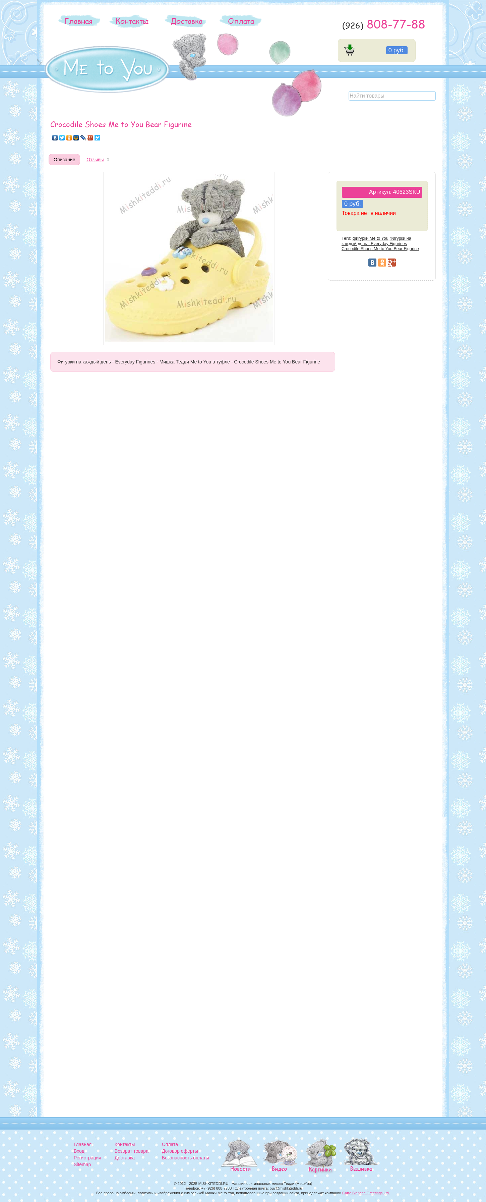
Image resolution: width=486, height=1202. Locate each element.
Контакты (132, 21)
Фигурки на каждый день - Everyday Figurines (376, 241)
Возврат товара (131, 1151)
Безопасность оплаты (185, 1157)
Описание (64, 159)
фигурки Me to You (370, 238)
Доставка (186, 21)
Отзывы (95, 159)
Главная (78, 21)
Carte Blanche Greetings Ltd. (366, 1193)
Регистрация (87, 1157)
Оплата (241, 21)
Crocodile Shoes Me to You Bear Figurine (380, 248)
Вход (79, 1151)
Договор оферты (180, 1151)
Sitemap (82, 1164)
